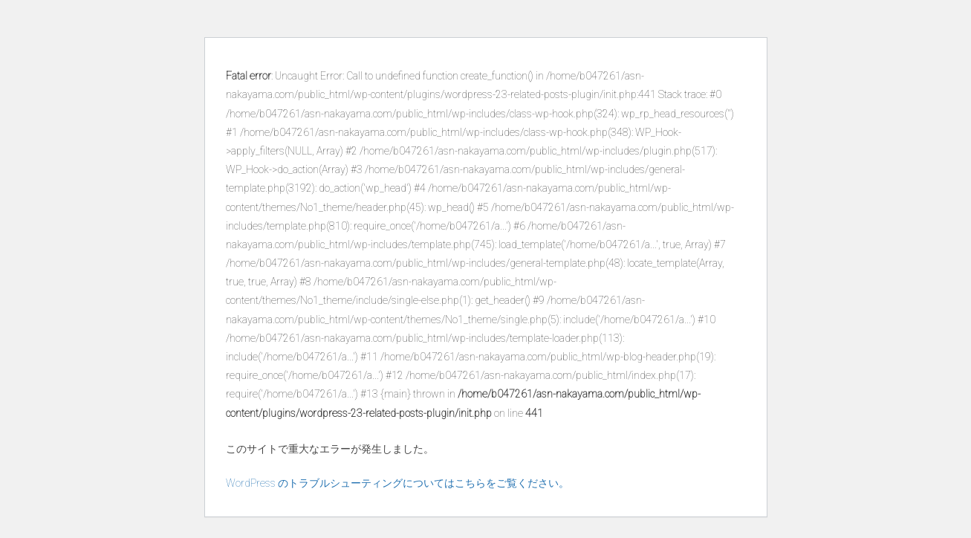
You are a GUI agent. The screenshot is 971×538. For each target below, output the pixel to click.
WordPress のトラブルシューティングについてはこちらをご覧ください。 (397, 483)
